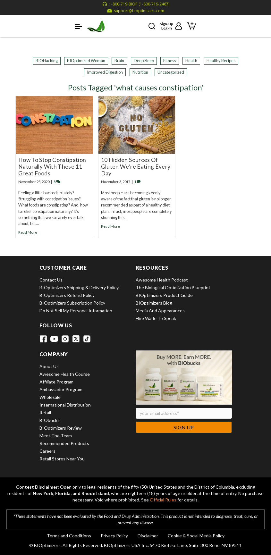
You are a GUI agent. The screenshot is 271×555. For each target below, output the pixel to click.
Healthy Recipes (221, 60)
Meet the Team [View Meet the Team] (55, 435)
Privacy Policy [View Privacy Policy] (114, 535)
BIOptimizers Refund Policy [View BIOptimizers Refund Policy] (67, 295)
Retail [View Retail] (45, 412)
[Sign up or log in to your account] (171, 26)
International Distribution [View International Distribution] (65, 405)
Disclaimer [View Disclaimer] (148, 535)
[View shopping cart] (191, 25)
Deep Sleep (144, 60)
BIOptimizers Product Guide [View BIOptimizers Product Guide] (164, 295)
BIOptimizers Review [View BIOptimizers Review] (60, 428)
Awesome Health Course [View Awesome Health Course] (64, 374)
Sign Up (184, 427)
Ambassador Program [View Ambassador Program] (60, 389)
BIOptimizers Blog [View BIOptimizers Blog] (154, 303)
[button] (78, 26)
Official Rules (163, 499)
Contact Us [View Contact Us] (51, 279)
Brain (119, 60)
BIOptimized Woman (86, 60)
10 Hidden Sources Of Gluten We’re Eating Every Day (136, 166)
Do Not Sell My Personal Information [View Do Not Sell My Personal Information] (75, 310)
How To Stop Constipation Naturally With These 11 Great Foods (52, 166)
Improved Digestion (105, 72)
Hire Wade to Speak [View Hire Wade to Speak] (156, 318)
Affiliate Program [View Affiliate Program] (56, 381)
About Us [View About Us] (49, 366)
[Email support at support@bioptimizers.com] (135, 10)
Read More (27, 232)
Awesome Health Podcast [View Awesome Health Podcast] (162, 279)
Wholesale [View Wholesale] (50, 397)
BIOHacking (47, 60)
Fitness (169, 60)
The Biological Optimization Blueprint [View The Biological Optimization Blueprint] (173, 287)
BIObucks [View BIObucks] (49, 420)
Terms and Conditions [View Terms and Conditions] (69, 535)
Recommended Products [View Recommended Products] (64, 443)
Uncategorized (170, 72)
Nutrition (140, 72)
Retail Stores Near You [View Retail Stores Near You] (62, 458)
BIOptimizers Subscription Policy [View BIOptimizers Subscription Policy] (72, 303)
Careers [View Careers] (47, 451)
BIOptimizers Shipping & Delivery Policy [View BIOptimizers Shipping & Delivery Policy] (79, 287)
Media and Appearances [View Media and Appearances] (160, 310)
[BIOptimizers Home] (96, 26)
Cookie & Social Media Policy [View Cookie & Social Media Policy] (196, 535)
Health (191, 60)
